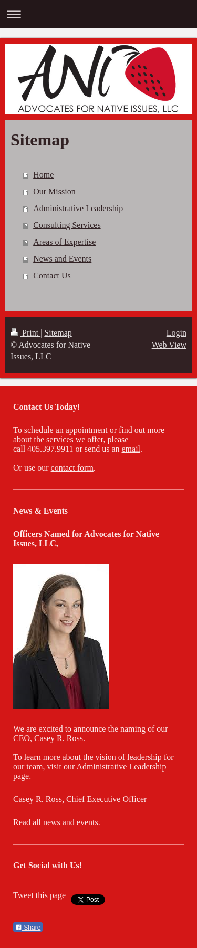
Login (176, 332)
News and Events (62, 258)
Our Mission (54, 191)
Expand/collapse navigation (98, 14)
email (130, 448)
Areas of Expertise (64, 241)
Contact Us (52, 275)
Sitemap (57, 332)
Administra (95, 766)
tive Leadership (140, 766)
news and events (70, 822)
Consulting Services (66, 225)
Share (27, 927)
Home (43, 174)
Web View (169, 344)
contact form (72, 467)
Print (25, 332)
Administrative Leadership (78, 208)
